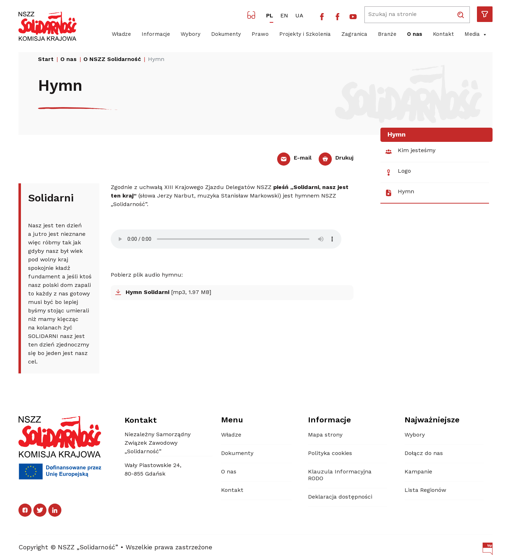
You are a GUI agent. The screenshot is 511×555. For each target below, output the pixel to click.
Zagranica (354, 34)
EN (284, 16)
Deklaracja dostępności (340, 497)
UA (299, 16)
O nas (414, 34)
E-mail (294, 158)
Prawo (260, 34)
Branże (387, 34)
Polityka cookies (330, 453)
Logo (398, 172)
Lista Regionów (425, 490)
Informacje (156, 34)
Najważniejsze (432, 420)
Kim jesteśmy (410, 152)
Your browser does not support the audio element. (226, 239)
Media (476, 34)
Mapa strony (325, 435)
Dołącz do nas (424, 453)
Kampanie (418, 472)
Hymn (399, 193)
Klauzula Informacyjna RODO (340, 475)
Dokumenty (226, 34)
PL (269, 16)
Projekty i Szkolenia (305, 34)
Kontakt (443, 34)
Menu (232, 420)
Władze (121, 34)
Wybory (190, 34)
